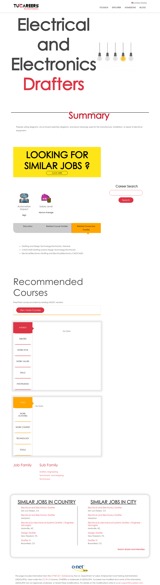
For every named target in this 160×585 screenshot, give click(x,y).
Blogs (142, 7)
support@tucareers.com (132, 583)
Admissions (130, 7)
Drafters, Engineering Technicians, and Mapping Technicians (51, 475)
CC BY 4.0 (46, 579)
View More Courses (30, 310)
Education (27, 226)
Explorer (116, 7)
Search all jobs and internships (131, 549)
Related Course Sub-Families (86, 228)
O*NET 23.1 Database (61, 576)
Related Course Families (57, 226)
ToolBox (103, 7)
